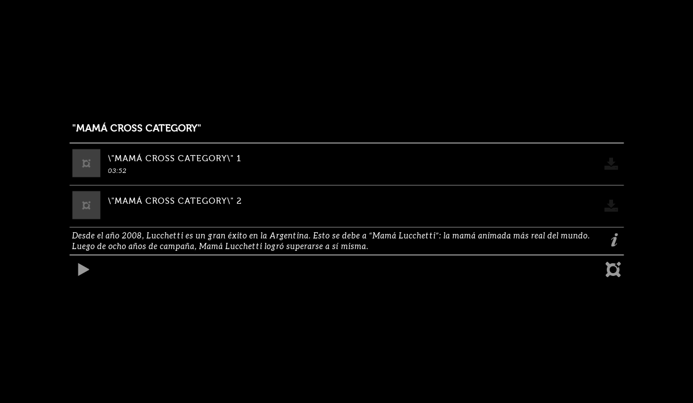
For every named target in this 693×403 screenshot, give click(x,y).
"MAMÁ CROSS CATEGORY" (136, 128)
